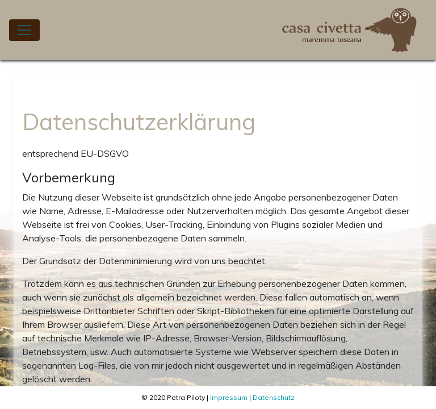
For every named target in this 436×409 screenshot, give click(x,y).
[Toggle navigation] (24, 30)
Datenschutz (274, 397)
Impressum (229, 397)
